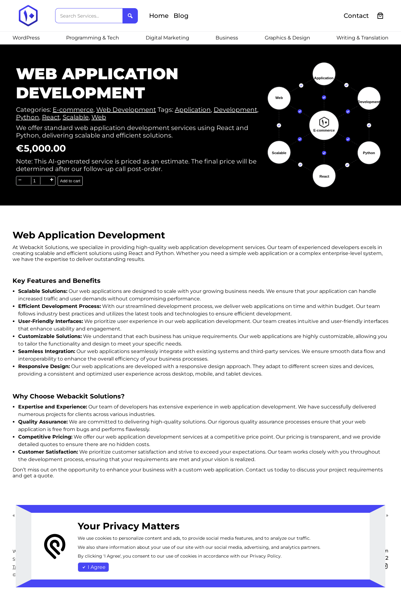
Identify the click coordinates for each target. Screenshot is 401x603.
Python (27, 117)
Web (98, 117)
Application (193, 109)
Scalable (76, 117)
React (51, 117)
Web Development (126, 109)
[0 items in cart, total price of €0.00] (380, 16)
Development (235, 109)
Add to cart (70, 181)
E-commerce (73, 109)
